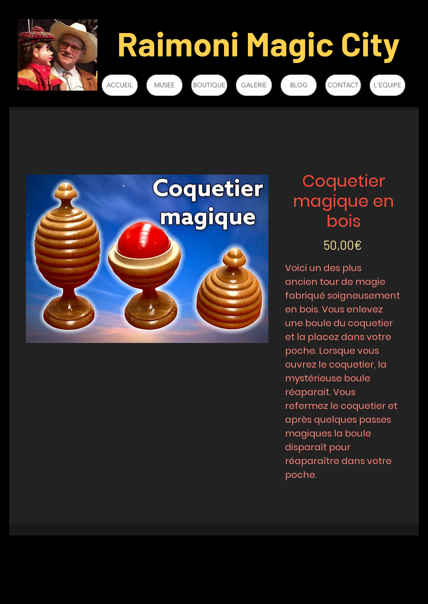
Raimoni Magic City (258, 43)
